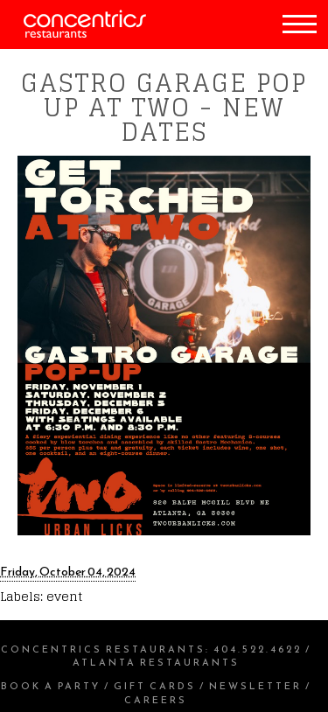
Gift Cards (155, 686)
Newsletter (255, 686)
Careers (155, 700)
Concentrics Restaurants (103, 649)
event (64, 596)
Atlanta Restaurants (156, 662)
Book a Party (51, 686)
